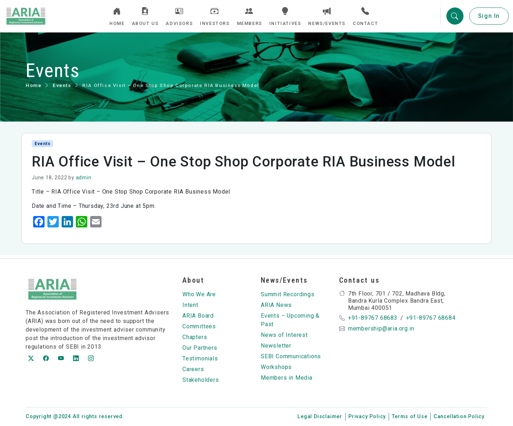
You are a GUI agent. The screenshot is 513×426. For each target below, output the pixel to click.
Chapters (194, 337)
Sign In (489, 17)
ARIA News (276, 305)
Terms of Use (410, 417)
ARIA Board (198, 315)
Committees (199, 326)
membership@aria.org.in (381, 328)
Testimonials (200, 358)
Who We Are (199, 294)
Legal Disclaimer (319, 417)
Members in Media (286, 377)
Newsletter (276, 345)
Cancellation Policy (459, 417)
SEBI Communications (291, 356)
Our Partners (199, 347)
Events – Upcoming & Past (290, 320)
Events (62, 88)
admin (84, 181)
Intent (190, 305)
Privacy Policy (367, 417)
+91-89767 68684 (431, 317)
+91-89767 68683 (373, 317)
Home (33, 88)
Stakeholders (200, 379)
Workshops (276, 367)
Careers (193, 369)
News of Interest (284, 335)
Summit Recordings (288, 294)
